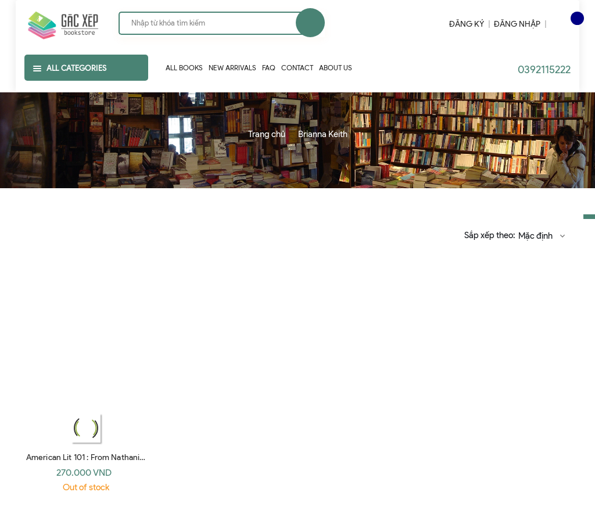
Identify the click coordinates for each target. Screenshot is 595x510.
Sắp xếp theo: (489, 235)
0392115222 (544, 69)
